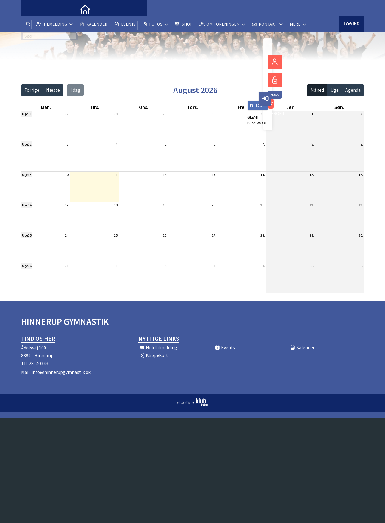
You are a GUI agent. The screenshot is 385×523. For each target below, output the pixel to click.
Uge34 (27, 205)
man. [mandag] (46, 107)
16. (361, 174)
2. (361, 114)
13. (214, 174)
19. (165, 205)
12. (165, 174)
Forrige (31, 90)
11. (116, 174)
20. (214, 205)
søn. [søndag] (339, 107)
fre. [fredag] (241, 107)
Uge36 (27, 265)
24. (67, 235)
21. (262, 205)
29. (165, 114)
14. (262, 174)
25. (116, 235)
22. (312, 205)
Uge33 (27, 174)
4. (117, 144)
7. (263, 144)
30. (214, 114)
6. (215, 144)
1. (312, 114)
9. (361, 144)
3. (68, 144)
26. (165, 235)
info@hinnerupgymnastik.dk (61, 372)
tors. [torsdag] (192, 107)
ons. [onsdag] (143, 107)
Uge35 (27, 235)
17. (67, 205)
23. (361, 205)
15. (312, 174)
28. (116, 114)
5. (166, 144)
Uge (335, 90)
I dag (75, 90)
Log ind (351, 9)
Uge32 (27, 144)
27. (67, 114)
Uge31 (27, 114)
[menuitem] (30, 9)
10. (67, 174)
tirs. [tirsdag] (94, 107)
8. (312, 144)
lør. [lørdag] (290, 107)
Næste (53, 90)
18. (116, 205)
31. (262, 114)
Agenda (353, 90)
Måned (317, 90)
